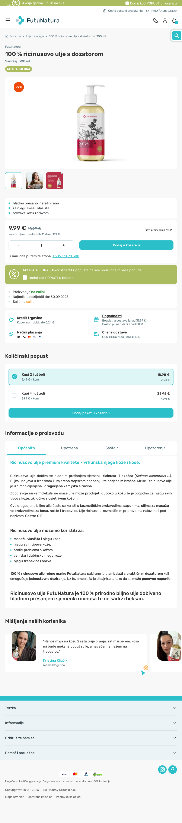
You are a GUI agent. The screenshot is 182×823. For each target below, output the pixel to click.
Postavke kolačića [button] (68, 797)
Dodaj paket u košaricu (91, 413)
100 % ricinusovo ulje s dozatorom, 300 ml (77, 36)
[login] (164, 20)
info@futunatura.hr (161, 11)
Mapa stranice (14, 797)
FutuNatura (13, 47)
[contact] (155, 20)
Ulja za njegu (35, 36)
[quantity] (41, 245)
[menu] (8, 20)
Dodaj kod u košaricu (153, 3)
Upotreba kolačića (40, 797)
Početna (13, 36)
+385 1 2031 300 (65, 256)
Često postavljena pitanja (123, 11)
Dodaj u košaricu (126, 245)
